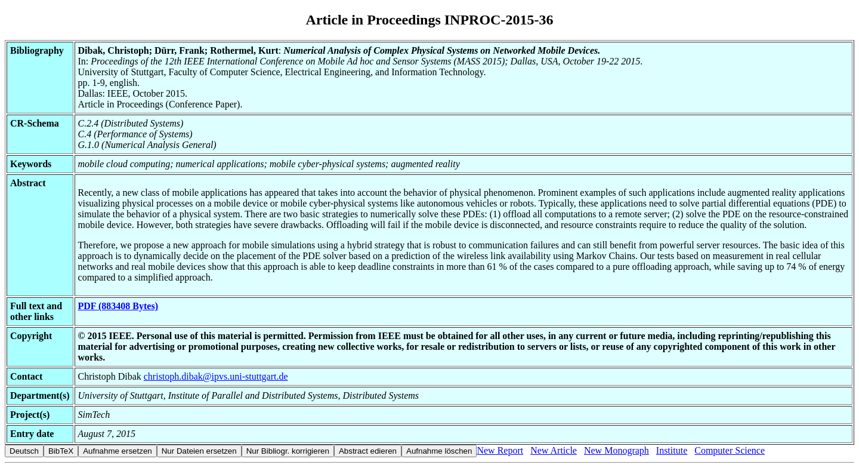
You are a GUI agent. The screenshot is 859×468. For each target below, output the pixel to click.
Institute (671, 450)
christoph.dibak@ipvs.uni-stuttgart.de (216, 376)
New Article (553, 450)
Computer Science (729, 450)
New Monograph (616, 450)
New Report (500, 450)
